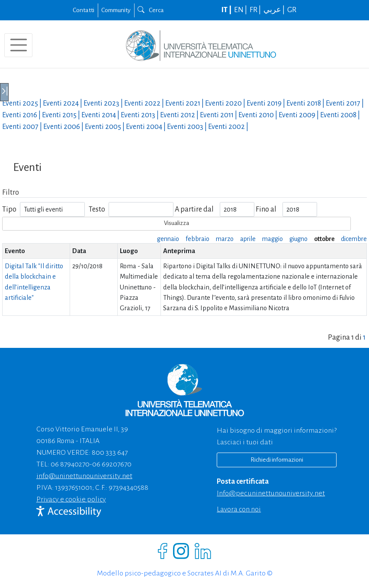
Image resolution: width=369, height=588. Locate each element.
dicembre (354, 238)
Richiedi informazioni (276, 459)
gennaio (168, 238)
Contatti (83, 9)
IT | (227, 10)
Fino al (266, 209)
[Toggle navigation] (18, 45)
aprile (248, 238)
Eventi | (22, 103)
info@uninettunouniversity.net (84, 476)
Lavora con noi (239, 509)
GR (291, 10)
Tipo (9, 209)
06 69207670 (112, 464)
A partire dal (194, 209)
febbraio (197, 238)
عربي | (274, 10)
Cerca (151, 9)
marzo (225, 238)
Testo (97, 209)
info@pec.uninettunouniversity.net (271, 493)
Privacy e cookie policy (71, 499)
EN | (241, 10)
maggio (272, 238)
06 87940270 (70, 464)
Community (116, 9)
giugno (298, 238)
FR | (256, 10)
